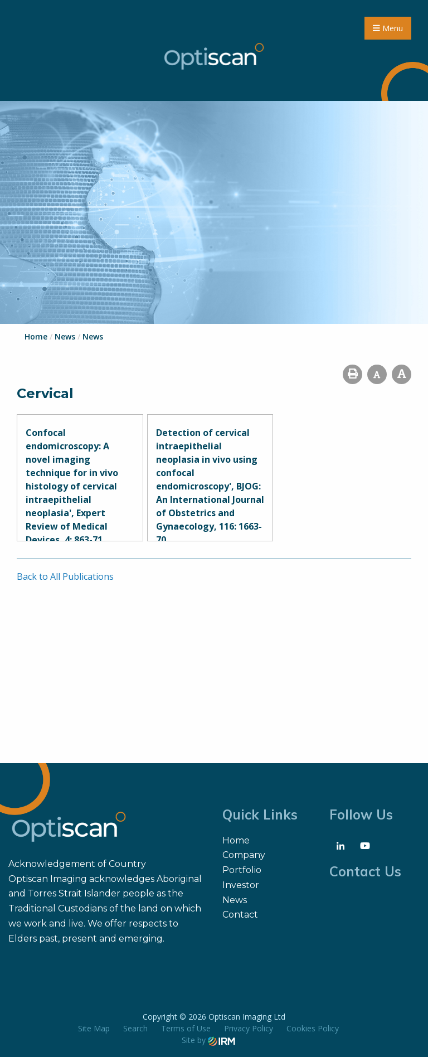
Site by (208, 1040)
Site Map (94, 1028)
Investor (240, 885)
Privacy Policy (248, 1028)
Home (236, 840)
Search (135, 1028)
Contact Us (365, 871)
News (234, 900)
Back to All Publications (65, 576)
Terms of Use (186, 1028)
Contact (240, 914)
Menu (388, 28)
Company (243, 855)
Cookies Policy (312, 1028)
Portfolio (241, 870)
